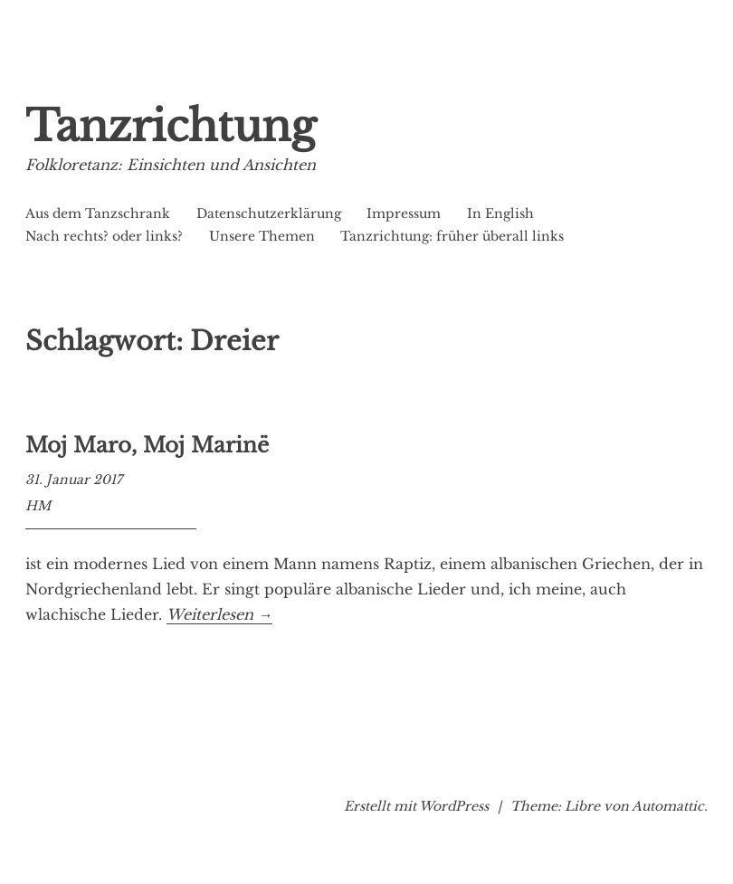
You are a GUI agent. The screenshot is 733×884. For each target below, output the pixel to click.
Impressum (403, 213)
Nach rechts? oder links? (104, 236)
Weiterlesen (219, 614)
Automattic (668, 806)
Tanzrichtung (170, 126)
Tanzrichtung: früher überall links (452, 236)
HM (38, 506)
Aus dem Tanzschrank (97, 213)
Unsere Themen (262, 236)
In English (500, 213)
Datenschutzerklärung (268, 213)
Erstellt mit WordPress (416, 806)
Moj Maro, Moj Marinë (147, 445)
